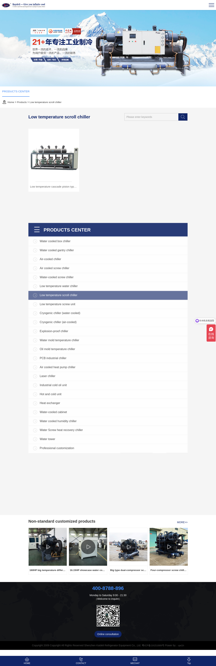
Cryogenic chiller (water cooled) (60, 458)
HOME (27, 661)
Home (11, 102)
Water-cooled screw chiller (57, 421)
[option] (47, 557)
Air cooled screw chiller (55, 411)
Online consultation (108, 640)
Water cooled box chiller (55, 384)
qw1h (181, 651)
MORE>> (182, 528)
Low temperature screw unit (58, 448)
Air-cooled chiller (51, 402)
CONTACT (81, 661)
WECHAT (135, 661)
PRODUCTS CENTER (16, 91)
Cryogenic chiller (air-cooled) (58, 467)
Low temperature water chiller (59, 430)
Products (22, 102)
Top (189, 661)
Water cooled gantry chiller (57, 393)
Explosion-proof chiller (54, 476)
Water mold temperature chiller (60, 485)
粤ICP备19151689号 (153, 651)
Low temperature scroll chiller (46, 102)
